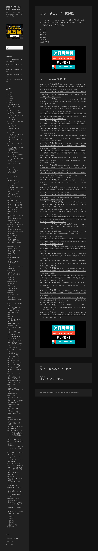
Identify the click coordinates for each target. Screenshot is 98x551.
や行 (9, 519)
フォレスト (11, 347)
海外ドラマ (11, 525)
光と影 (10, 233)
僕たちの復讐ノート (13, 377)
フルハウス (11, 180)
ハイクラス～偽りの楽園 (14, 327)
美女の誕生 (11, 298)
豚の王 (10, 445)
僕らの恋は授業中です (14, 380)
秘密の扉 (10, 290)
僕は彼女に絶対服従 (13, 230)
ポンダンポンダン (13, 213)
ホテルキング (11, 200)
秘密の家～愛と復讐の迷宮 (15, 507)
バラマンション (12, 331)
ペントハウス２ (12, 357)
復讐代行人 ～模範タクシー (15, 408)
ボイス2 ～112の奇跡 (14, 204)
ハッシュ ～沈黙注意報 (14, 434)
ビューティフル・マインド (15, 163)
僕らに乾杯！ (11, 485)
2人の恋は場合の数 (13, 320)
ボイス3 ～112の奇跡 (14, 206)
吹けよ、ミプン (12, 239)
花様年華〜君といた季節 (14, 419)
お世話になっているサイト (13, 538)
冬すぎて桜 (11, 384)
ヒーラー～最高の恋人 (14, 158)
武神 (9, 265)
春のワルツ (11, 254)
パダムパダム (11, 132)
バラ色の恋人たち (13, 127)
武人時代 (10, 263)
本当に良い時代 (12, 261)
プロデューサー (12, 191)
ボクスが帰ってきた (13, 362)
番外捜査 (10, 417)
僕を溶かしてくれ (13, 382)
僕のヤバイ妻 (11, 379)
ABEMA (43, 32)
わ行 (9, 523)
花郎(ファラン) (12, 311)
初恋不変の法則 (12, 237)
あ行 (9, 93)
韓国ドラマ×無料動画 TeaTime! (14, 8)
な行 (9, 101)
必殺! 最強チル (12, 498)
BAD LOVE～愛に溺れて (14, 106)
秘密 (9, 285)
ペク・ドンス (11, 193)
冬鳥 (9, 386)
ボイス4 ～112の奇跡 (14, 208)
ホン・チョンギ (12, 472)
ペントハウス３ (12, 358)
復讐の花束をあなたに (14, 404)
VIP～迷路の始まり (13, 325)
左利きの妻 (11, 395)
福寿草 (10, 283)
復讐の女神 (11, 248)
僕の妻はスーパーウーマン (15, 226)
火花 (9, 272)
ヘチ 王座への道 (12, 353)
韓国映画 (9, 527)
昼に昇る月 (11, 500)
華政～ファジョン (13, 312)
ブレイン (10, 184)
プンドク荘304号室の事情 (15, 469)
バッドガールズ (12, 125)
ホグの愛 (10, 195)
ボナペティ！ (11, 476)
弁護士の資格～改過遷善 (14, 243)
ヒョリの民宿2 (12, 342)
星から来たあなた (13, 250)
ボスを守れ (11, 209)
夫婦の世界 (11, 393)
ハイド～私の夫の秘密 (14, 447)
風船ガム (10, 316)
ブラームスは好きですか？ (15, 349)
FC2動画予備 (44, 42)
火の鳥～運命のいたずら (14, 414)
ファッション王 (12, 171)
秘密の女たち (11, 289)
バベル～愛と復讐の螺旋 (14, 436)
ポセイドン (11, 211)
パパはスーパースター (14, 134)
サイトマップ (9, 544)
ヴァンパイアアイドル (14, 215)
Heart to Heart (12, 110)
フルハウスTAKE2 (13, 182)
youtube (43, 35)
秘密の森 (10, 292)
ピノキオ (10, 169)
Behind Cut (11, 322)
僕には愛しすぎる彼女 (14, 224)
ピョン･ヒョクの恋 (13, 463)
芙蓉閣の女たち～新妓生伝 (15, 300)
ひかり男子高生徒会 (13, 432)
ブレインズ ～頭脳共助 (14, 467)
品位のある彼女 (12, 241)
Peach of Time (12, 323)
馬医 (9, 318)
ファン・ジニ (11, 178)
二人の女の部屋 (12, 222)
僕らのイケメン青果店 (14, 232)
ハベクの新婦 (11, 117)
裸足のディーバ (12, 513)
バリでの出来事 (12, 129)
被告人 (10, 314)
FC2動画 (43, 40)
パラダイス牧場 (12, 136)
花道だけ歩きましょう (14, 423)
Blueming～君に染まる (14, 430)
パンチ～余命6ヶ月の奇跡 (15, 140)
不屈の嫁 (10, 217)
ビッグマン (11, 160)
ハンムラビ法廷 (12, 119)
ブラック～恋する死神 (14, 465)
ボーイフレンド (12, 364)
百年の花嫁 (11, 281)
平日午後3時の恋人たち (14, 397)
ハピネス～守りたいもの (14, 449)
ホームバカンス (12, 474)
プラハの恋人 (11, 186)
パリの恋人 (11, 138)
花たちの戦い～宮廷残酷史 (15, 303)
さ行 (9, 97)
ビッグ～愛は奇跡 (13, 162)
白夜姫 (10, 279)
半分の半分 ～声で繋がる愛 (15, 390)
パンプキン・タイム (13, 340)
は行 (9, 103)
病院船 (10, 277)
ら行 (9, 521)
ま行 (9, 517)
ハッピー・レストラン (14, 116)
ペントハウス (11, 355)
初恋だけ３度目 (12, 388)
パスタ (10, 130)
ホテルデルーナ (12, 360)
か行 (9, 95)
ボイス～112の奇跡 (13, 202)
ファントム (11, 176)
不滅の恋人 (11, 220)
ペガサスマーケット (13, 439)
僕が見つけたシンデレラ (14, 373)
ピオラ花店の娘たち (13, 344)
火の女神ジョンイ (13, 270)
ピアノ (10, 167)
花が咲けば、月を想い (14, 511)
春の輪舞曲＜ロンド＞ (14, 257)
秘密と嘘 (10, 287)
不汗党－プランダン (13, 219)
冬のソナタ (11, 235)
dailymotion (44, 37)
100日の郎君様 (12, 105)
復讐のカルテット (13, 246)
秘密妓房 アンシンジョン (15, 294)
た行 (9, 99)
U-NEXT (43, 30)
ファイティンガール (13, 346)
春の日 (10, 255)
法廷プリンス (11, 412)
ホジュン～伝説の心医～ (14, 197)
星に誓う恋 (11, 252)
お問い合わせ (9, 541)
